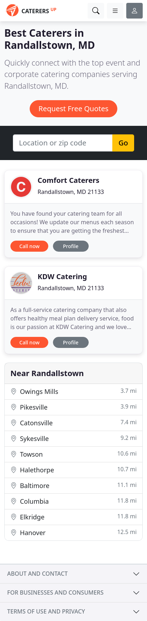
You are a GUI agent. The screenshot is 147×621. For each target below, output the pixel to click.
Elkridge (73, 516)
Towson (73, 454)
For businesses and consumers (55, 592)
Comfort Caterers (68, 180)
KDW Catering (62, 276)
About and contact (37, 574)
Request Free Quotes (74, 108)
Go (123, 143)
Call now (29, 246)
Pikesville (73, 406)
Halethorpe (73, 469)
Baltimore (73, 485)
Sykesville (73, 438)
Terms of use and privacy (46, 611)
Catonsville (73, 422)
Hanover (73, 532)
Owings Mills (73, 391)
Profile (70, 246)
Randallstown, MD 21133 (71, 192)
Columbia (73, 501)
